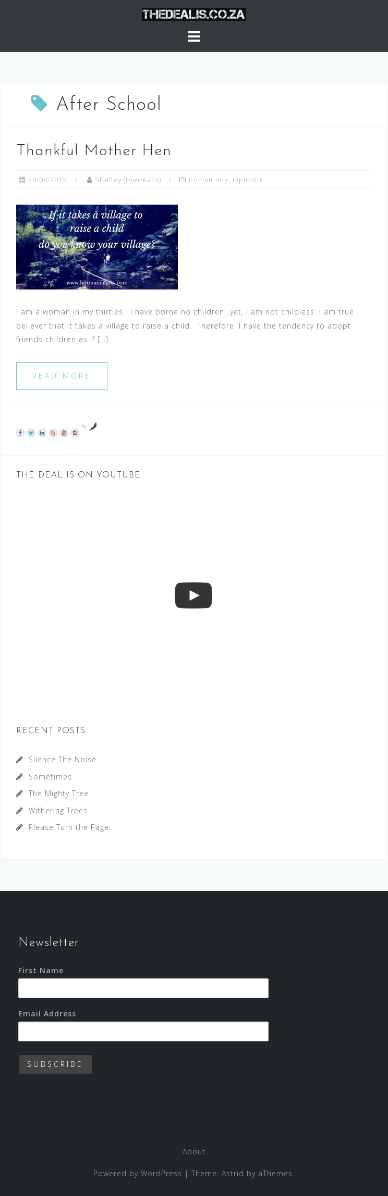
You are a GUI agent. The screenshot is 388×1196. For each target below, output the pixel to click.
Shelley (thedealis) (128, 179)
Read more (61, 376)
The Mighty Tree (59, 793)
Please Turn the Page (69, 827)
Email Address (47, 1013)
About (194, 1151)
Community (208, 179)
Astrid (233, 1173)
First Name (41, 970)
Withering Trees (58, 810)
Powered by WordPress (137, 1173)
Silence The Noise (62, 759)
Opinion (247, 179)
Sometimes (50, 777)
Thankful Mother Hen (94, 151)
